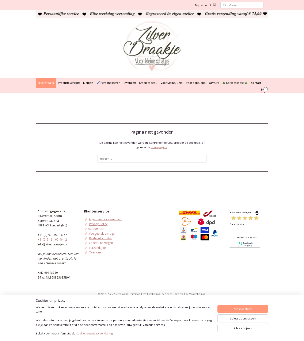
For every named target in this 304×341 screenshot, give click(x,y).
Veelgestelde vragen (102, 233)
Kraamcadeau (148, 83)
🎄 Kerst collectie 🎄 (235, 83)
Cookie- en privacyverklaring (94, 334)
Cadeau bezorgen (101, 243)
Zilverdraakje (46, 83)
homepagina (159, 147)
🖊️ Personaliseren (108, 83)
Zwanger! (130, 83)
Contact (256, 83)
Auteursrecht (97, 229)
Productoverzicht (69, 83)
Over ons (95, 252)
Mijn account (206, 5)
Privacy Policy (98, 224)
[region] (124, 321)
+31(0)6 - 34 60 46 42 (52, 239)
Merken (88, 83)
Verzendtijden (98, 248)
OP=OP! (214, 83)
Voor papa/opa (196, 83)
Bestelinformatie (100, 238)
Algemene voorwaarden (105, 219)
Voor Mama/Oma (172, 83)
